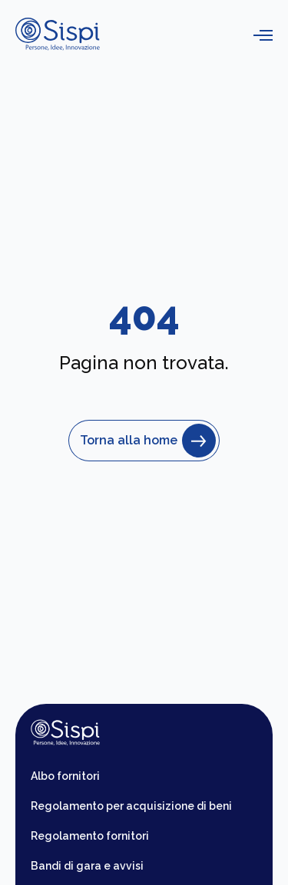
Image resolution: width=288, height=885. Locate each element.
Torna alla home (144, 440)
